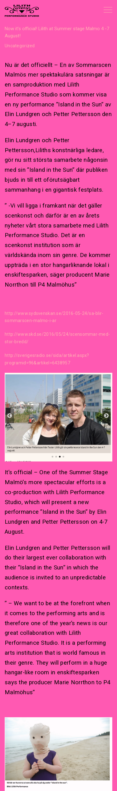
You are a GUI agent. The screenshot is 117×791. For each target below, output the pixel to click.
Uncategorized (20, 45)
